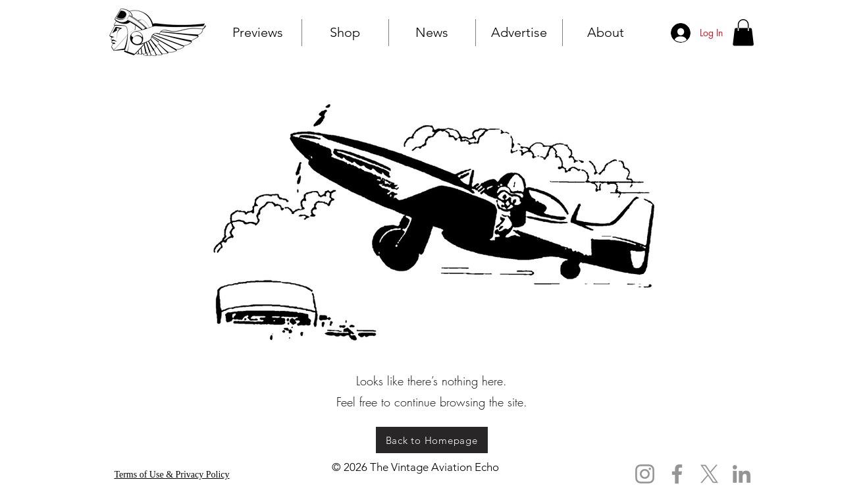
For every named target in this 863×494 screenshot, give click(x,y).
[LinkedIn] (741, 474)
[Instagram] (645, 474)
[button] (743, 32)
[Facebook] (677, 474)
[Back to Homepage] (432, 440)
